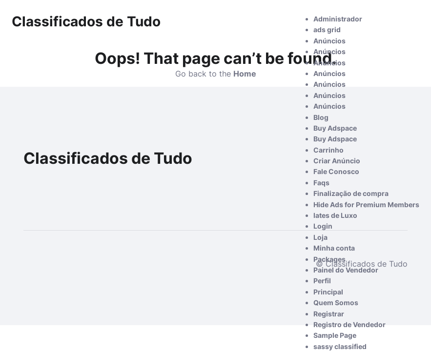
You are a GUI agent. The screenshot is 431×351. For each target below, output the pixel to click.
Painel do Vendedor (345, 270)
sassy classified (340, 346)
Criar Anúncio (336, 160)
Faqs (321, 182)
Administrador (337, 19)
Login (322, 226)
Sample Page (334, 335)
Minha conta (334, 248)
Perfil (322, 280)
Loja (320, 237)
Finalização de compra (351, 193)
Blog (320, 117)
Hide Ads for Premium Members (366, 204)
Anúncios (329, 41)
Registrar (328, 314)
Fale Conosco (336, 171)
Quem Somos (335, 302)
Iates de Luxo (335, 215)
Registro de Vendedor (349, 324)
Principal (328, 292)
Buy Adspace (335, 128)
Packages (329, 259)
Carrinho (328, 150)
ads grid (327, 29)
